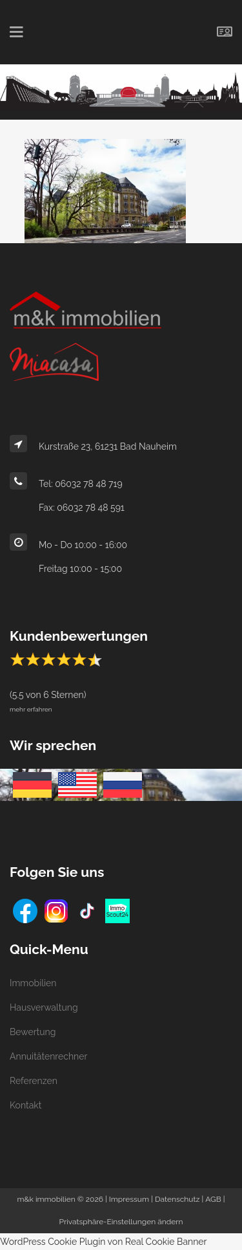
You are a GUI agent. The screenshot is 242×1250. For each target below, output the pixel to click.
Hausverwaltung (44, 1007)
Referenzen (33, 1081)
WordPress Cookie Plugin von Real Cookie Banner (103, 1241)
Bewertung (32, 1032)
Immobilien (33, 983)
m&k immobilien (46, 1199)
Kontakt (25, 1105)
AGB (213, 1199)
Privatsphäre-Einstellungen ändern (121, 1221)
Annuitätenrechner (48, 1056)
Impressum (129, 1199)
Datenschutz (177, 1199)
